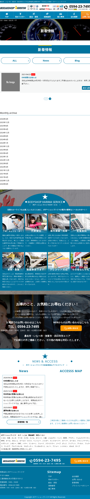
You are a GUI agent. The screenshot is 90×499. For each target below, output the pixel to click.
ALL (15, 60)
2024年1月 (4, 143)
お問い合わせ (77, 479)
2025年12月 (4, 122)
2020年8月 (4, 184)
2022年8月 (4, 163)
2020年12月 (4, 180)
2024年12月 (4, 132)
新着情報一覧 (23, 422)
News (46, 60)
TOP (7, 17)
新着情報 (75, 482)
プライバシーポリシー (80, 485)
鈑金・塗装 (33, 17)
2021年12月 (4, 170)
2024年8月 (4, 136)
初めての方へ (20, 17)
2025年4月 (4, 129)
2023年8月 (4, 150)
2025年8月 (4, 126)
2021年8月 (4, 174)
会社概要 (74, 17)
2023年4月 (4, 153)
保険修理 (47, 17)
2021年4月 (4, 177)
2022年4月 (4, 167)
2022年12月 (4, 160)
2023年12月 (4, 146)
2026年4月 (4, 119)
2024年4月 (4, 139)
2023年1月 (4, 156)
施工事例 (60, 17)
